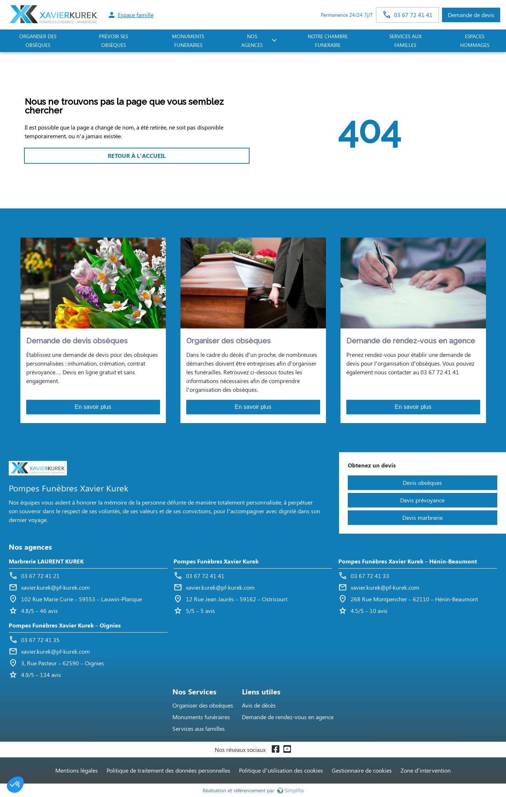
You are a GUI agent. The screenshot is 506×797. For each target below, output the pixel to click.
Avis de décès (259, 705)
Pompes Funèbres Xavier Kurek (216, 561)
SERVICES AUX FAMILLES (405, 41)
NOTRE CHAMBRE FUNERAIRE (328, 41)
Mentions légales (76, 770)
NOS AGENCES (252, 41)
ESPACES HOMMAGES (474, 41)
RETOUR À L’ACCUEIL (136, 155)
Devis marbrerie (422, 517)
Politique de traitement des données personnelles (168, 770)
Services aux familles (198, 728)
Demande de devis (471, 15)
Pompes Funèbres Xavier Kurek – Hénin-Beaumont (407, 561)
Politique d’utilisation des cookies (281, 770)
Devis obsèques (422, 482)
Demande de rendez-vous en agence (288, 717)
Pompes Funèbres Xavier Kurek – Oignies (65, 625)
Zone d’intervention (426, 770)
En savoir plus (93, 407)
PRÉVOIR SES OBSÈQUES (113, 41)
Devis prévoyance (422, 500)
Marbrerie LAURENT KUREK (46, 561)
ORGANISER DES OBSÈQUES (37, 41)
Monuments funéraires (188, 41)
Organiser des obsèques (202, 705)
